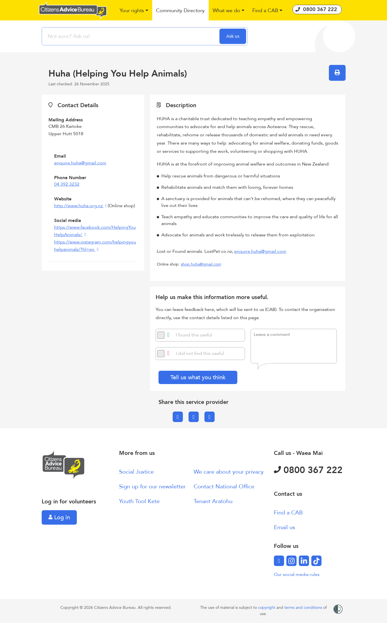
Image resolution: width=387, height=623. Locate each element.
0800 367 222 (308, 470)
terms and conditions (303, 607)
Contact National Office (224, 486)
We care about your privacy (229, 472)
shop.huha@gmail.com (201, 264)
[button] (134, 11)
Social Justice (136, 472)
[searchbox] (131, 36)
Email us (284, 527)
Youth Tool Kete (139, 501)
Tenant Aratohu (213, 501)
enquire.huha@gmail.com (80, 163)
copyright (267, 607)
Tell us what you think (197, 377)
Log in (59, 517)
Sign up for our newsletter (152, 486)
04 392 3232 (66, 184)
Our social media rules (297, 574)
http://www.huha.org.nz (79, 206)
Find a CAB (288, 512)
